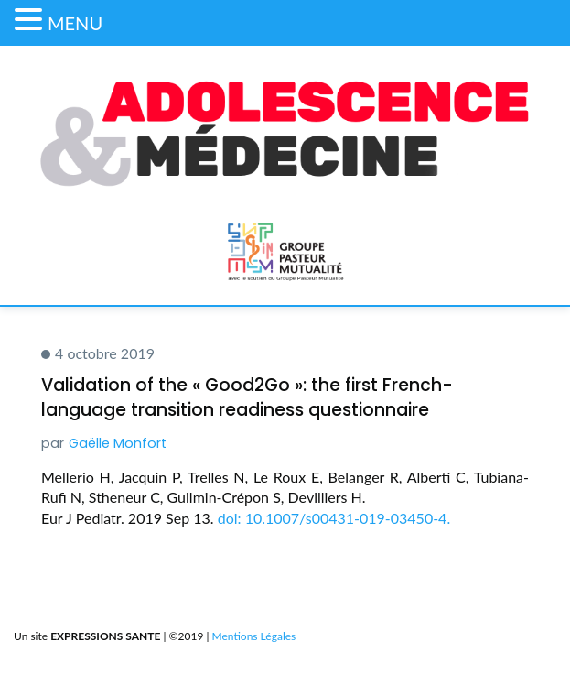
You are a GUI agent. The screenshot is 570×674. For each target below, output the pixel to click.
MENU (75, 23)
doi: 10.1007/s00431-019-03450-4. (334, 518)
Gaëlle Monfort (118, 443)
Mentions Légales (254, 636)
